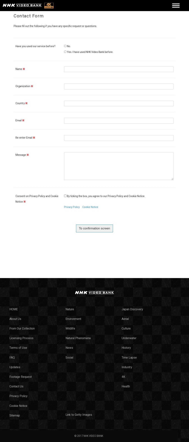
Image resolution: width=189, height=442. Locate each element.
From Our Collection (22, 328)
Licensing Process (21, 338)
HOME (13, 309)
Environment (73, 319)
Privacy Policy (72, 207)
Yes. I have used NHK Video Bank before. (90, 52)
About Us (15, 319)
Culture (126, 328)
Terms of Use (18, 348)
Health (126, 386)
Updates (14, 367)
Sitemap (14, 415)
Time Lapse (129, 357)
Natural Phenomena (78, 338)
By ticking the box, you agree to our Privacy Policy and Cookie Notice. (106, 196)
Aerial (125, 319)
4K (123, 377)
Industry (127, 367)
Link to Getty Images (79, 415)
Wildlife (70, 328)
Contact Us (16, 386)
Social (69, 357)
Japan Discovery (132, 309)
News (69, 348)
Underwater (129, 338)
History (126, 348)
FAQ (12, 357)
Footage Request (20, 377)
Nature (70, 309)
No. (69, 46)
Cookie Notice (90, 207)
